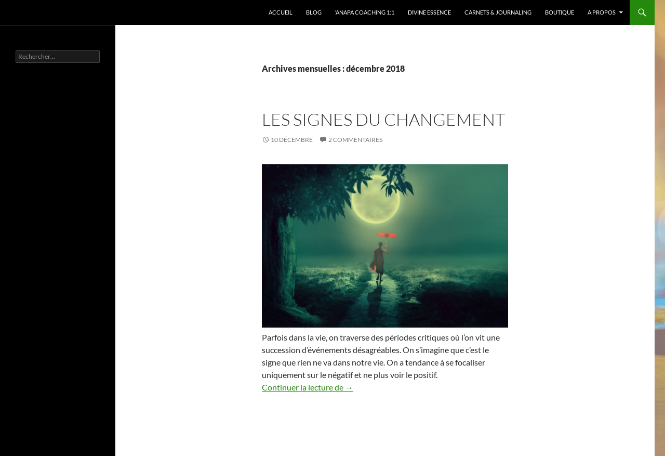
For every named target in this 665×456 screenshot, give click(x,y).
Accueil (280, 12)
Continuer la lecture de (307, 387)
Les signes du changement (383, 119)
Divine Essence (429, 12)
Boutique (559, 12)
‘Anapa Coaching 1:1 (364, 12)
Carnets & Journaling (497, 12)
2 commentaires (355, 140)
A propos (602, 12)
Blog (314, 12)
